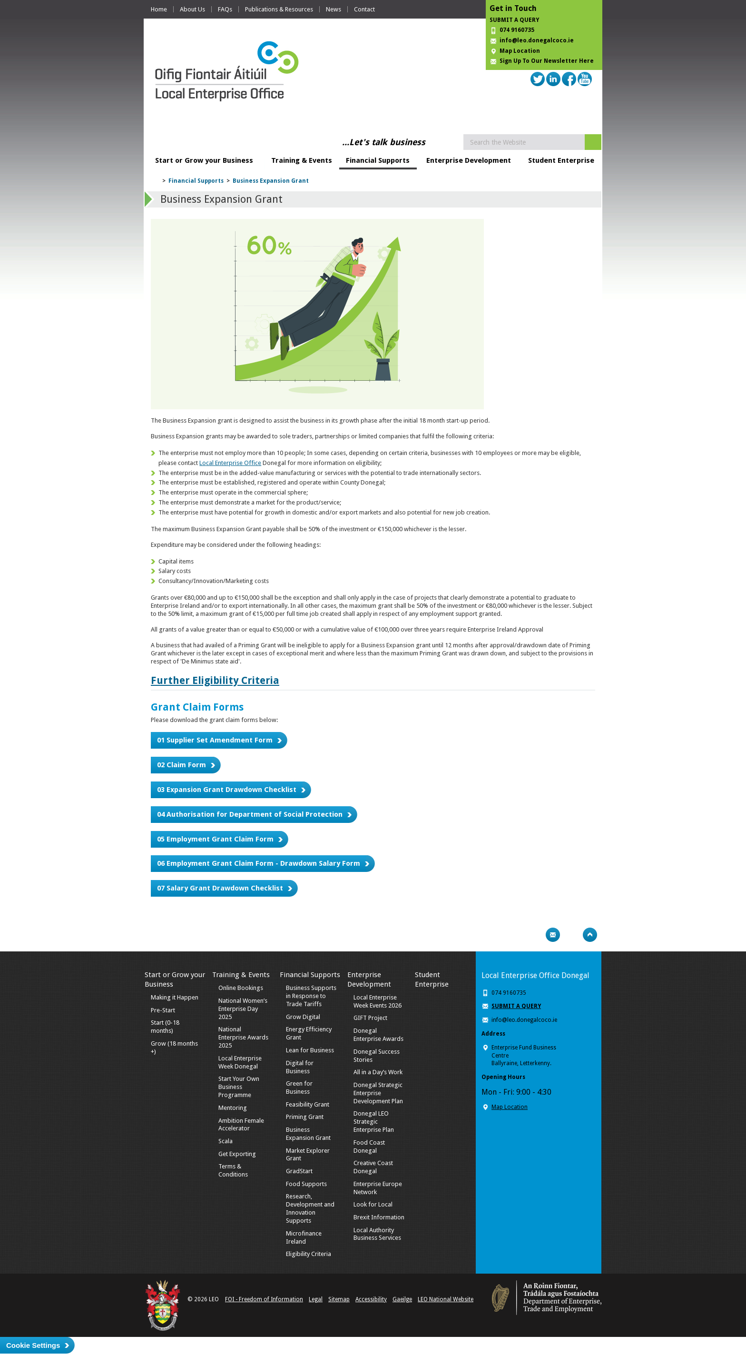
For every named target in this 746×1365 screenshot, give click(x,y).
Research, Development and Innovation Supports (310, 1208)
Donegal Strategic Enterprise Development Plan (378, 1093)
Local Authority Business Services (377, 1234)
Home (159, 9)
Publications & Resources (279, 9)
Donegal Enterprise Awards (378, 1034)
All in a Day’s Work (377, 1072)
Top (590, 935)
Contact (364, 9)
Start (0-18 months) (165, 1026)
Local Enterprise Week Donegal (240, 1062)
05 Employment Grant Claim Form (215, 839)
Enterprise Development (468, 160)
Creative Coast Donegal (373, 1167)
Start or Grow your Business (204, 160)
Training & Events (301, 160)
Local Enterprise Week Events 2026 (377, 1001)
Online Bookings (240, 987)
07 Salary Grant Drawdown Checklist (220, 888)
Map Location (520, 51)
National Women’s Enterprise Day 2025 (242, 1008)
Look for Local (373, 1204)
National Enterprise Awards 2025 (243, 1037)
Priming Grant (305, 1116)
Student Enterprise (561, 160)
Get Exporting (237, 1153)
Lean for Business (310, 1050)
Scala (225, 1141)
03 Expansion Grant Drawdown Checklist (226, 789)
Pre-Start (163, 1010)
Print (534, 935)
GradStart (299, 1171)
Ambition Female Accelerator (241, 1124)
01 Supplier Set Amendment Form (215, 740)
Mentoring (232, 1107)
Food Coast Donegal (369, 1146)
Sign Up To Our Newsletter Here (547, 61)
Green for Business (299, 1087)
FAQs (225, 9)
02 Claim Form (181, 765)
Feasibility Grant (307, 1104)
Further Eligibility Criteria (215, 680)
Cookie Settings (33, 1345)
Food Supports (306, 1183)
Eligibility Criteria (308, 1253)
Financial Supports (378, 160)
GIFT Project (370, 1017)
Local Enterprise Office (230, 462)
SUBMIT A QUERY (514, 20)
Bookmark (571, 935)
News (333, 9)
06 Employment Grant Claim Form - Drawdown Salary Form (258, 863)
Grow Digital (303, 1016)
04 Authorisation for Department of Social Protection (250, 814)
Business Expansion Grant (271, 181)
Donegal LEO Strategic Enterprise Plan (373, 1121)
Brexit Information (378, 1217)
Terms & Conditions (233, 1170)
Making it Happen (174, 997)
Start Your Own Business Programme (238, 1086)
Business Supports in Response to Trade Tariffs (311, 996)
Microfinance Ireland (304, 1237)
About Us (192, 9)
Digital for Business (300, 1067)
